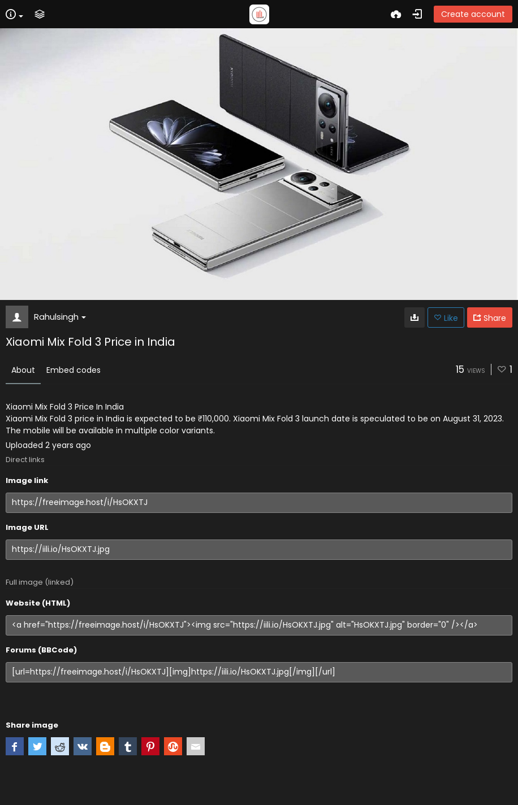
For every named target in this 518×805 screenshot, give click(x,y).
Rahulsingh (60, 317)
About (23, 370)
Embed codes (73, 370)
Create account (473, 14)
